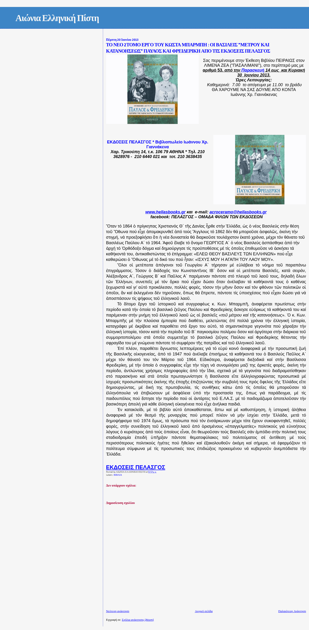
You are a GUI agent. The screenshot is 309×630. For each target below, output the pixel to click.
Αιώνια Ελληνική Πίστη (57, 18)
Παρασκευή (252, 70)
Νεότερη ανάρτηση (117, 611)
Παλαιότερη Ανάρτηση (292, 611)
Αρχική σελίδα (204, 611)
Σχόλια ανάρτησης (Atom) (138, 619)
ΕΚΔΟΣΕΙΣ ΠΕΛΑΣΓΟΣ (135, 467)
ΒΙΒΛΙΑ (118, 475)
